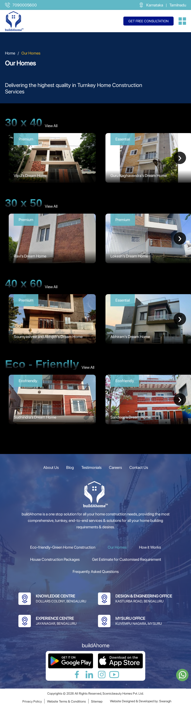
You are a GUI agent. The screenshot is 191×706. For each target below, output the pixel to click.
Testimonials (91, 467)
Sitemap (96, 701)
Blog (70, 467)
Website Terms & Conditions (66, 701)
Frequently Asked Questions (96, 571)
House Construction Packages (55, 559)
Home (10, 53)
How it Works (150, 547)
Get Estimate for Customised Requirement (126, 559)
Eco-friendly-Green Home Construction (62, 547)
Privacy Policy (32, 701)
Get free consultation (148, 21)
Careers (115, 467)
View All (51, 125)
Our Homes (117, 547)
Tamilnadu (177, 5)
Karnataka (154, 5)
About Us (51, 467)
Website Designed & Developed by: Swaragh (140, 701)
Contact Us (138, 467)
